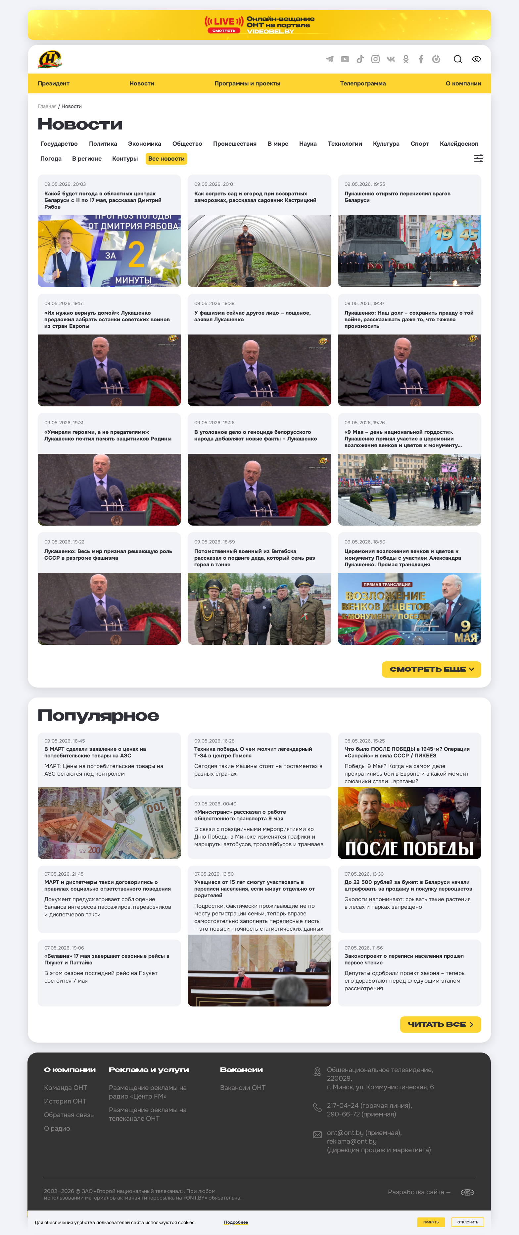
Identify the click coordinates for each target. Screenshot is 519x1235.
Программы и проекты (247, 83)
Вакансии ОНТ (242, 1088)
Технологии (345, 143)
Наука (308, 143)
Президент (54, 83)
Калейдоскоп (459, 143)
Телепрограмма (363, 83)
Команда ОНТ (65, 1088)
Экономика (144, 143)
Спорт (420, 143)
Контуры (125, 158)
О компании (463, 83)
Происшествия (235, 143)
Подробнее (236, 1222)
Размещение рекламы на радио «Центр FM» (148, 1092)
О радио (57, 1128)
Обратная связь (69, 1115)
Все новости (166, 158)
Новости (141, 83)
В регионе (87, 158)
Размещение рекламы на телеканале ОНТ (148, 1114)
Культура (386, 143)
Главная (47, 106)
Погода (51, 158)
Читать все (437, 1025)
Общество (187, 143)
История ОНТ (65, 1101)
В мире (278, 143)
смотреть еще (428, 670)
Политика (103, 143)
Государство (59, 143)
